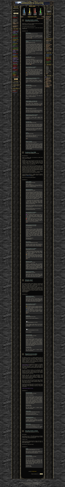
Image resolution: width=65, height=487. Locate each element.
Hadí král (47, 62)
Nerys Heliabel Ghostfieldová (15, 58)
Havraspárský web (49, 54)
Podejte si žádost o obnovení (15, 23)
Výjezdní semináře (49, 48)
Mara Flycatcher (15, 49)
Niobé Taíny (15, 62)
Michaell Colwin (15, 56)
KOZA (49, 47)
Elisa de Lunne (15, 38)
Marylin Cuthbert (15, 50)
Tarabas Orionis (15, 69)
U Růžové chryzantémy (47, 86)
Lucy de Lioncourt (16, 47)
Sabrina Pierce (15, 65)
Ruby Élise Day (15, 64)
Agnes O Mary (15, 30)
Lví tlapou (47, 60)
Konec (35, 471)
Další (33, 471)
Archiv (47, 73)
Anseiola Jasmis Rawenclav (15, 32)
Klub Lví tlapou (48, 80)
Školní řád (47, 18)
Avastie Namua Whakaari (15, 35)
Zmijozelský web (48, 61)
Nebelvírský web (48, 59)
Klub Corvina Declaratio (47, 78)
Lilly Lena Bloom (14, 91)
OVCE (47, 47)
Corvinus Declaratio (47, 56)
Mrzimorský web (48, 57)
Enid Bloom (15, 40)
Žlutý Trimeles (48, 58)
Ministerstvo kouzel (49, 44)
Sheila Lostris (15, 66)
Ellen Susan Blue (15, 39)
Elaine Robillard (15, 37)
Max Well (14, 52)
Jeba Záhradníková (14, 42)
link (31, 37)
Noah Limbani (15, 63)
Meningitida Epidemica (14, 55)
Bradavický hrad (48, 40)
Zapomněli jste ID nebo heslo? (15, 26)
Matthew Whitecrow (14, 51)
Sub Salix (47, 46)
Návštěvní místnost (40, 18)
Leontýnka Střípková (14, 45)
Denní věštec (48, 45)
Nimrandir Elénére (16, 61)
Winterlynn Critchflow (14, 75)
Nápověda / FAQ (48, 16)
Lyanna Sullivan (15, 48)
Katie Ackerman (15, 43)
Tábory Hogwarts (49, 84)
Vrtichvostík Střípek (14, 73)
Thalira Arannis (15, 70)
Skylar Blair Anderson (14, 68)
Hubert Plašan (14, 92)
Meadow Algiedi (15, 53)
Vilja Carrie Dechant (14, 71)
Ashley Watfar (15, 33)
